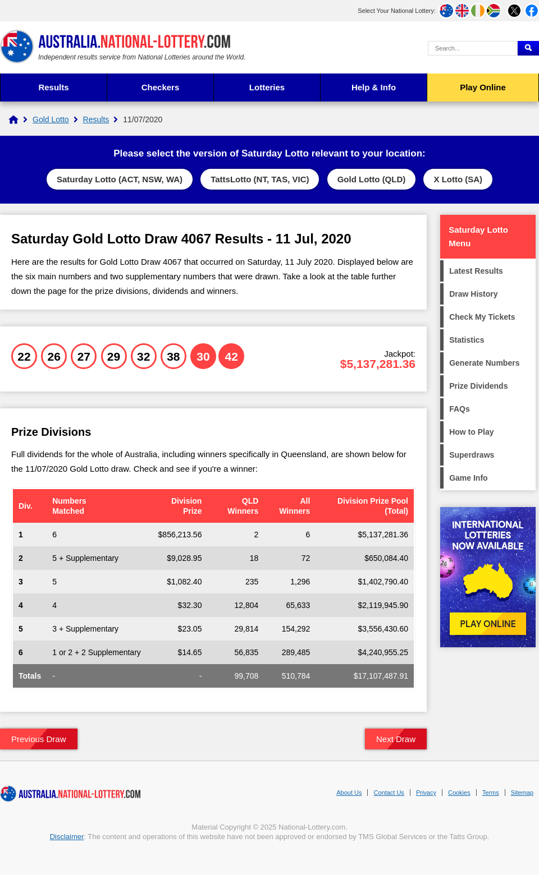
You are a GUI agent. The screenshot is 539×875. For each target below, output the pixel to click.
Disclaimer (67, 836)
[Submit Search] (528, 48)
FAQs (459, 408)
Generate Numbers (484, 362)
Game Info (468, 477)
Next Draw (395, 739)
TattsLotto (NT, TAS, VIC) (260, 179)
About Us (349, 792)
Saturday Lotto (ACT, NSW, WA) (119, 179)
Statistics (466, 339)
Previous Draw (38, 739)
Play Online (483, 87)
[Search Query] (473, 48)
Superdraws (471, 454)
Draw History (473, 293)
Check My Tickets (482, 316)
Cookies (459, 792)
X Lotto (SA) (457, 179)
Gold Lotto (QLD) (371, 179)
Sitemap (522, 792)
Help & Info (373, 87)
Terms (490, 792)
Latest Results (476, 270)
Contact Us (388, 792)
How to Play (471, 431)
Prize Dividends (478, 385)
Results (53, 87)
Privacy (426, 792)
